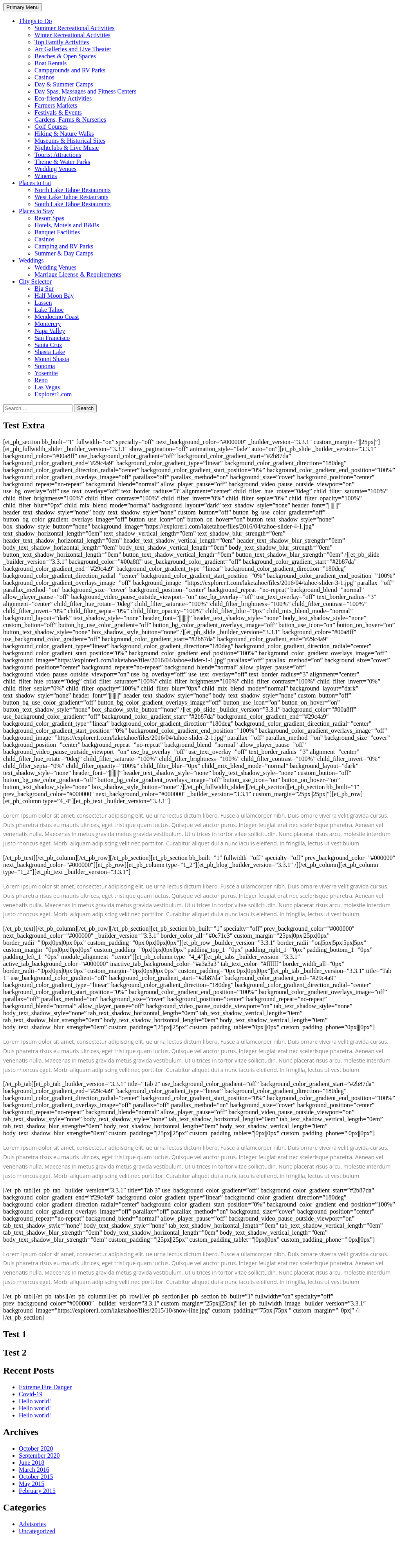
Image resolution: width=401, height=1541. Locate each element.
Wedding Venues (55, 168)
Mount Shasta (51, 359)
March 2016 (34, 1469)
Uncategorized (37, 1531)
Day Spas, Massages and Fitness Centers (85, 91)
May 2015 (31, 1483)
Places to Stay (36, 211)
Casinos (44, 77)
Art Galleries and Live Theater (72, 49)
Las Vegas (47, 387)
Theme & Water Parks (62, 161)
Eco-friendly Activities (63, 98)
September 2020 (39, 1455)
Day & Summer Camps (63, 84)
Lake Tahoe (49, 309)
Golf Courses (51, 126)
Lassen (43, 302)
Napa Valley (49, 330)
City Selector (35, 281)
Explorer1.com (53, 394)
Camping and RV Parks (63, 246)
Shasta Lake (49, 352)
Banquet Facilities (57, 232)
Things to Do (35, 21)
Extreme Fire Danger (45, 1387)
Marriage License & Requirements (77, 274)
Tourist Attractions (57, 154)
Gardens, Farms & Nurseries (70, 119)
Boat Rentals (50, 63)
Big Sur (44, 288)
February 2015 (37, 1490)
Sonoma (44, 366)
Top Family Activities (61, 42)
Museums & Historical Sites (69, 140)
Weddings (31, 260)
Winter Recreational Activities (72, 35)
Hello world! (35, 1401)
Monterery (47, 323)
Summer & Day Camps (63, 253)
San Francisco (52, 337)
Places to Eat (35, 183)
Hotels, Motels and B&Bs (66, 225)
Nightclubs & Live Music (66, 147)
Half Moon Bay (54, 295)
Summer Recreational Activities (74, 28)
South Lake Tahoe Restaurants (72, 204)
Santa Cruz (48, 345)
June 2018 (31, 1462)
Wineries (45, 176)
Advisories (32, 1524)
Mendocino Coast (56, 316)
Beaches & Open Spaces (65, 56)
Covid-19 (30, 1394)
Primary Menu (22, 7)
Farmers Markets (55, 105)
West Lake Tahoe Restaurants (71, 197)
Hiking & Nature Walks (64, 133)
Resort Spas (49, 218)
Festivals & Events (58, 112)
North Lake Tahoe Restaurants (72, 190)
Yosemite (46, 373)
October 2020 (36, 1448)
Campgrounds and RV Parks (69, 70)
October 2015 (36, 1476)
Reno (41, 380)
